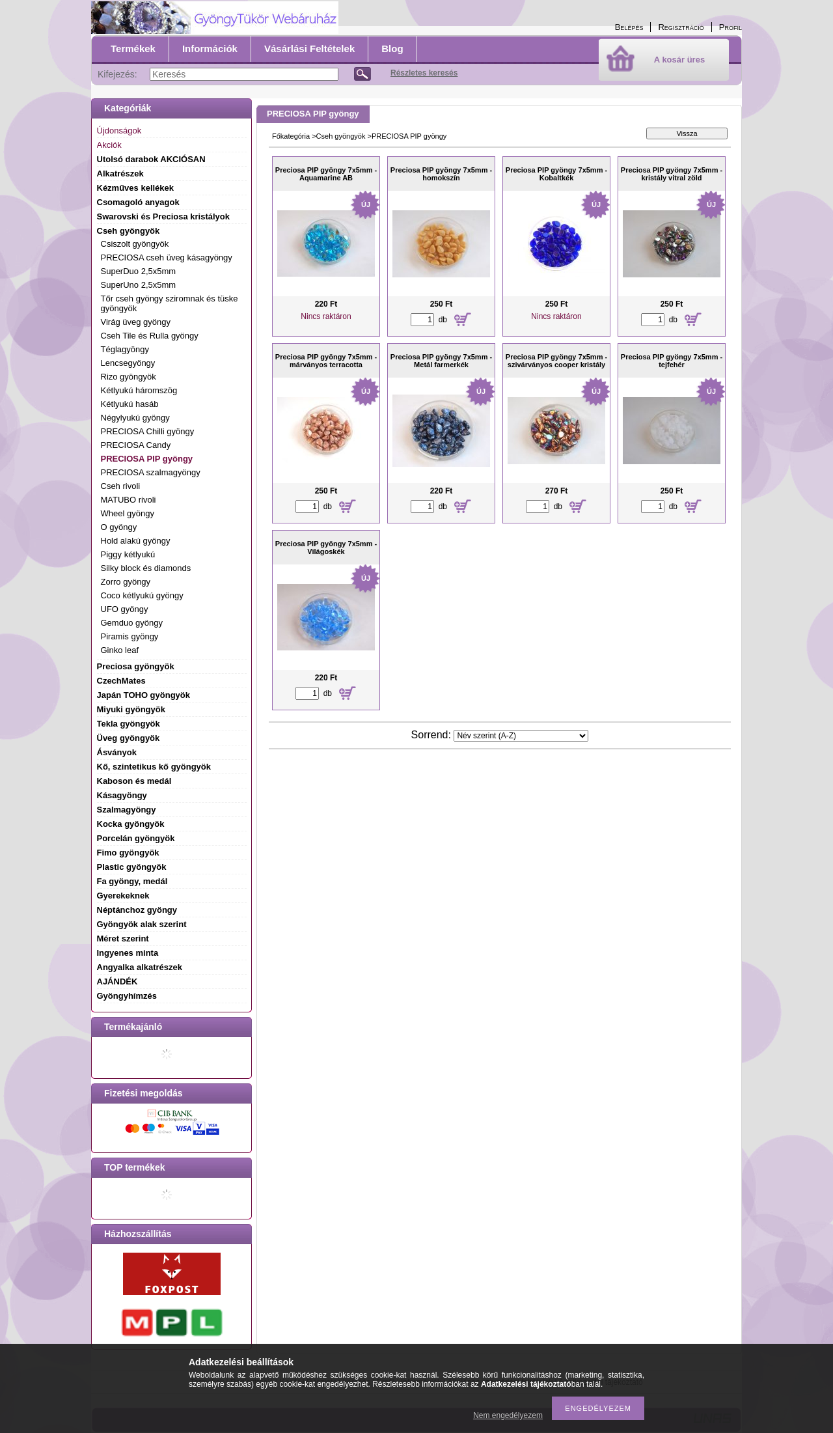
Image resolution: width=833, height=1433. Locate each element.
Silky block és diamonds (146, 568)
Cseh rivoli (121, 486)
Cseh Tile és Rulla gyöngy (149, 336)
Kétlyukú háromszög (139, 390)
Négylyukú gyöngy (135, 418)
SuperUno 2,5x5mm (138, 285)
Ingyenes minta (128, 953)
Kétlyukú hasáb (130, 404)
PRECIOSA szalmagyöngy (150, 472)
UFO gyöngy (124, 609)
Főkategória (291, 136)
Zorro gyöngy (126, 582)
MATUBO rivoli (128, 500)
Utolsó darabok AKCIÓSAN (151, 159)
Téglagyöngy (125, 349)
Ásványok (117, 752)
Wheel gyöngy (127, 513)
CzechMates (121, 681)
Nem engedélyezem (508, 1415)
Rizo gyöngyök (128, 377)
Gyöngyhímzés (127, 996)
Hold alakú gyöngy (136, 541)
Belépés (629, 27)
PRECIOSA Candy (136, 445)
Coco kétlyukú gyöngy (142, 595)
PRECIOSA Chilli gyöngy (148, 431)
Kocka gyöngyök (131, 824)
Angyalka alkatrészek (140, 967)
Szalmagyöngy (126, 809)
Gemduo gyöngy (132, 623)
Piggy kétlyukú (128, 554)
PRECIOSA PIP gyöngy (147, 459)
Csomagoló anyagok (138, 202)
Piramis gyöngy (130, 636)
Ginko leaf (120, 650)
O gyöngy (119, 527)
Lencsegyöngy (128, 363)
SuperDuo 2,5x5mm (138, 271)
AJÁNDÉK (117, 981)
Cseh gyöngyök (341, 136)
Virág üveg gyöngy (136, 322)
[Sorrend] (521, 736)
